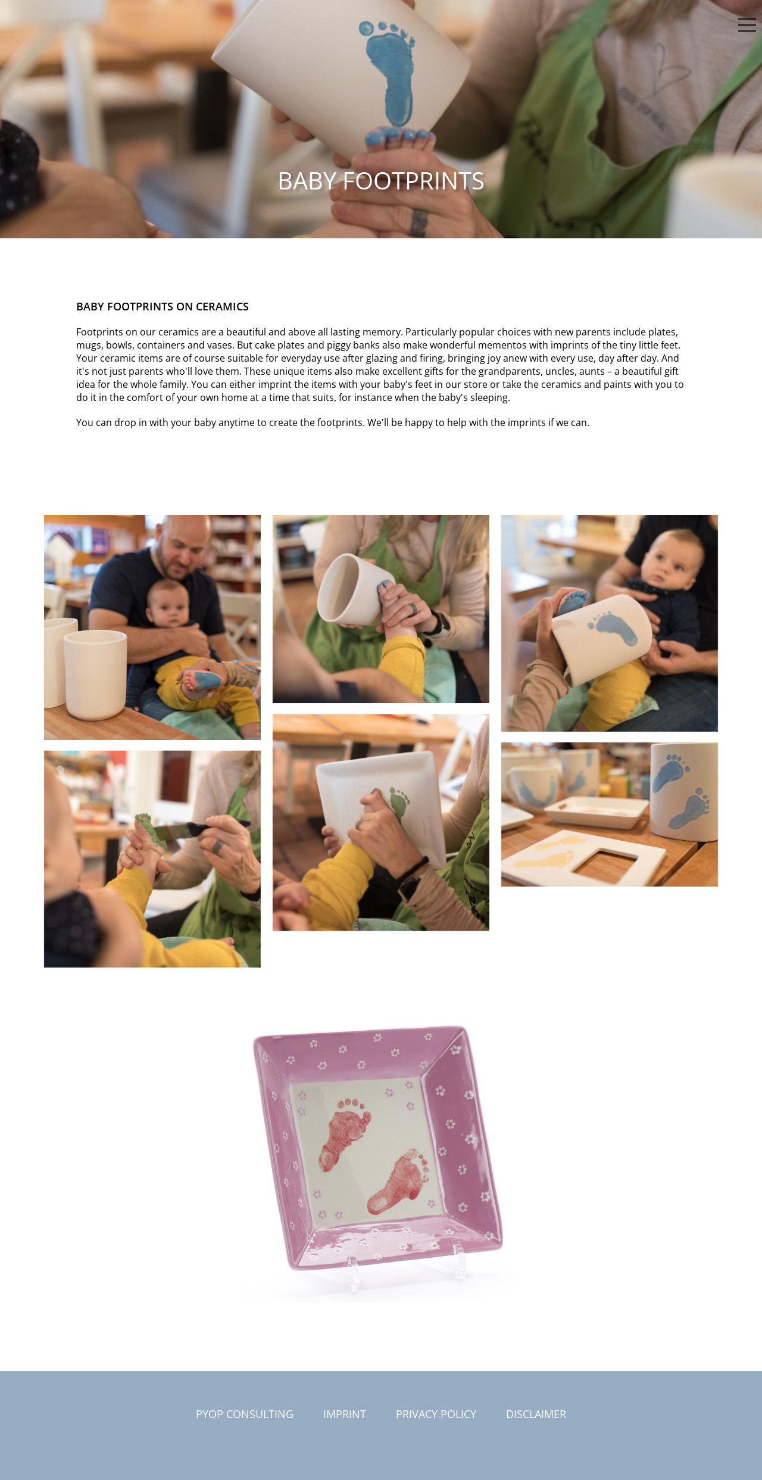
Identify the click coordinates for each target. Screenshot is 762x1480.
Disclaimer (536, 1414)
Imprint (344, 1414)
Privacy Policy (436, 1414)
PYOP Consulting (244, 1414)
